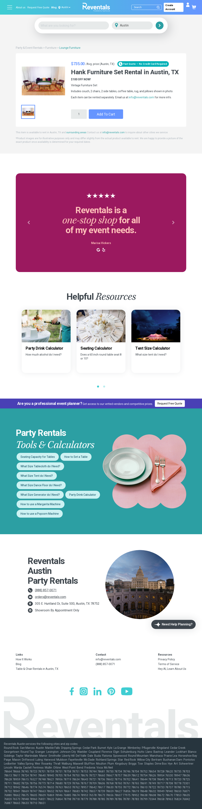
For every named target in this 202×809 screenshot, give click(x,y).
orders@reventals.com (50, 597)
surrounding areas (76, 132)
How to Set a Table (76, 456)
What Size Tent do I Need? (37, 475)
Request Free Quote (38, 7)
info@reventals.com (141, 97)
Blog (53, 7)
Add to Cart (106, 114)
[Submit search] (158, 7)
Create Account (170, 7)
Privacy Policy (166, 659)
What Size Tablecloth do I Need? (40, 466)
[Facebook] (72, 691)
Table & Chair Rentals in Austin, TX (37, 668)
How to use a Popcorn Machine (40, 513)
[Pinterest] (111, 691)
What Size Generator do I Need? (40, 494)
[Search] (147, 7)
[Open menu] (10, 7)
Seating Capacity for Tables (38, 456)
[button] (28, 222)
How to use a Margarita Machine (41, 504)
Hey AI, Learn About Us (172, 668)
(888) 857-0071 (46, 590)
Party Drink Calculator (82, 494)
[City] (138, 25)
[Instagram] (84, 691)
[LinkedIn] (97, 691)
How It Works (24, 659)
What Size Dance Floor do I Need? (41, 485)
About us (20, 7)
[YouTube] (126, 691)
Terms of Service (168, 664)
